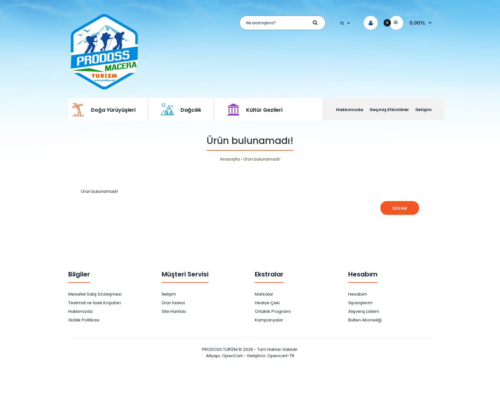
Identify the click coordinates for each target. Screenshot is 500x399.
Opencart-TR (280, 356)
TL (342, 23)
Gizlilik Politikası (83, 320)
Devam (400, 208)
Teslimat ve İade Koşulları (94, 303)
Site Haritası (174, 311)
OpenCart (232, 356)
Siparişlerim (360, 303)
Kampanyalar (269, 320)
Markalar (264, 294)
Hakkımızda (80, 311)
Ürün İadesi (173, 303)
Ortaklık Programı (273, 311)
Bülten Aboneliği (365, 320)
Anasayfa (230, 159)
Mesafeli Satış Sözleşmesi (94, 294)
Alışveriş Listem (363, 311)
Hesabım (357, 294)
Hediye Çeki (267, 303)
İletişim (169, 294)
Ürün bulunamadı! (261, 159)
